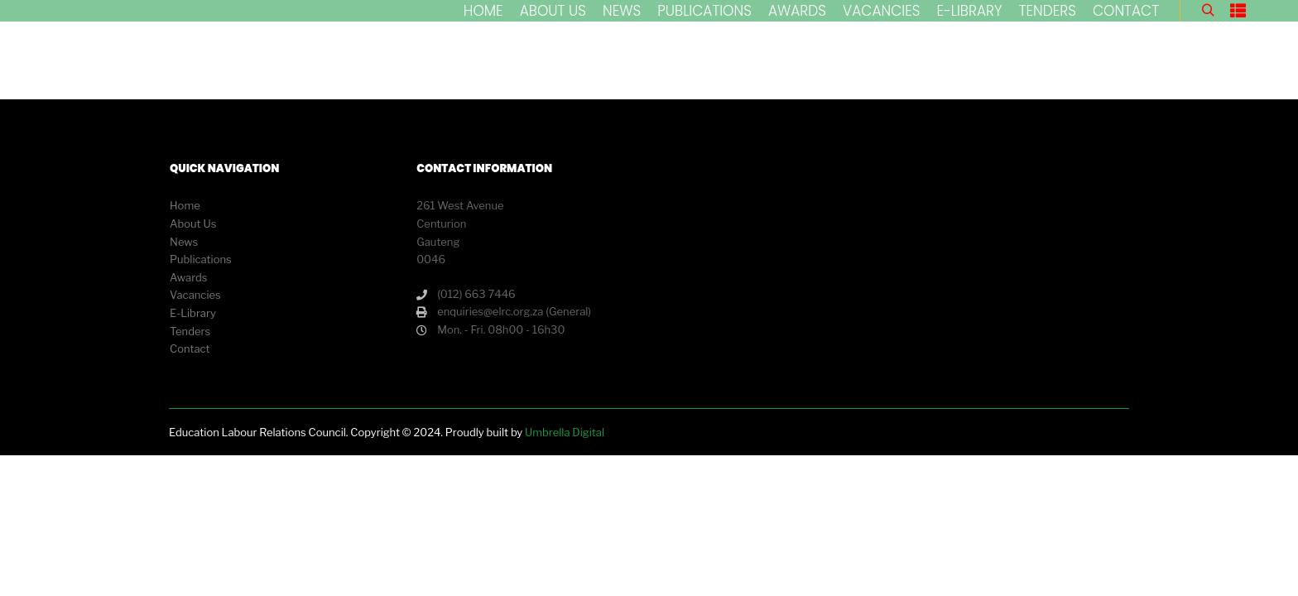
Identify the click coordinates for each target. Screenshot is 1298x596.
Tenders (190, 331)
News (184, 241)
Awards (188, 277)
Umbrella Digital (564, 432)
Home (185, 205)
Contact (189, 348)
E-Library (193, 313)
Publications (201, 259)
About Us (193, 223)
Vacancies (195, 294)
